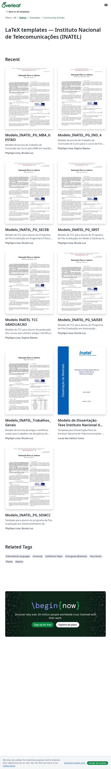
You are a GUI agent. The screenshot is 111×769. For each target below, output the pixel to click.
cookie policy (9, 765)
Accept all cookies (97, 763)
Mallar (23, 17)
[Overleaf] (11, 5)
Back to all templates (17, 11)
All (15, 17)
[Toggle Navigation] (106, 5)
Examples (35, 17)
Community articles (54, 17)
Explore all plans (67, 624)
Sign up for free (42, 624)
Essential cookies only (74, 762)
